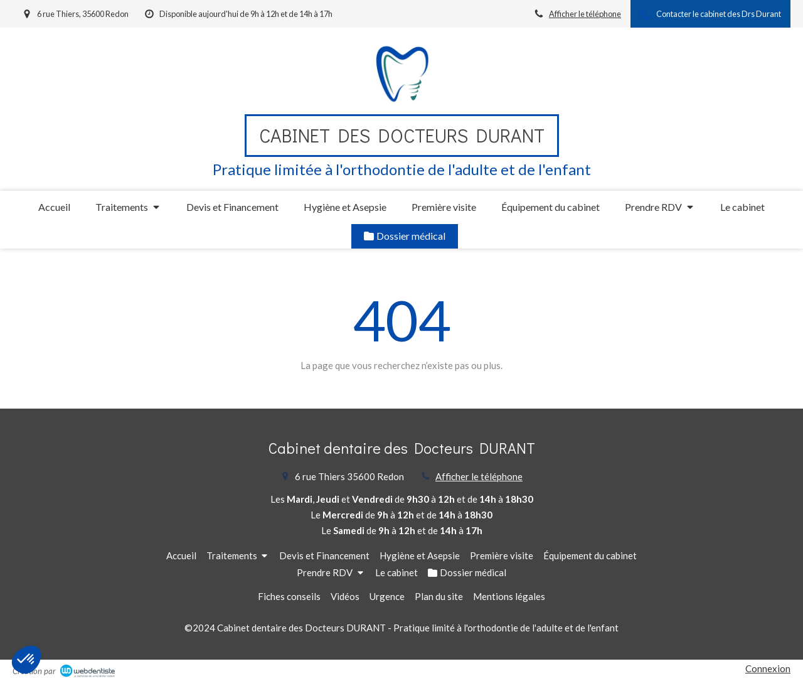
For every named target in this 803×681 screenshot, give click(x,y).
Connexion (767, 668)
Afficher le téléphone (585, 14)
